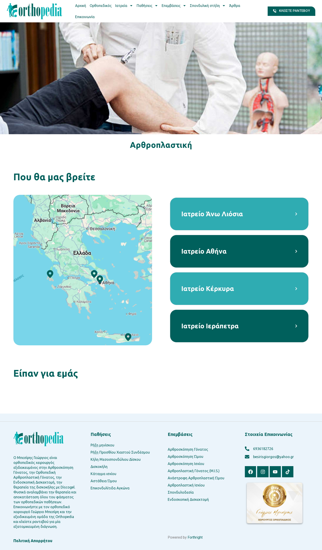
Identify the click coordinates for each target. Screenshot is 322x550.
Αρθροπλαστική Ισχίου (186, 485)
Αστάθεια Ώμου (104, 481)
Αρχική (80, 6)
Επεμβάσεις (174, 6)
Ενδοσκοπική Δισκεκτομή (188, 499)
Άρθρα (234, 6)
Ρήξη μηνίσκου (102, 445)
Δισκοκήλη (99, 467)
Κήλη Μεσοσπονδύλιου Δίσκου (116, 459)
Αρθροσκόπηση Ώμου (185, 456)
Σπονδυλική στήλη (208, 6)
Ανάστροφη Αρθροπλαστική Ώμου (196, 478)
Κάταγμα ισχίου (103, 474)
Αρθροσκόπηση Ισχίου (186, 464)
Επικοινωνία (85, 17)
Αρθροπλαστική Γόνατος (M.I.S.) (194, 471)
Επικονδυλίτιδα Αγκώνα (110, 488)
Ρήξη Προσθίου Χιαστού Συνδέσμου (120, 452)
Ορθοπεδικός (101, 6)
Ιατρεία (124, 6)
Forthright (195, 537)
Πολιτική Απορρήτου (32, 540)
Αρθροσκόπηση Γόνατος (188, 449)
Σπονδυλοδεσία (181, 492)
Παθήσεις (147, 6)
